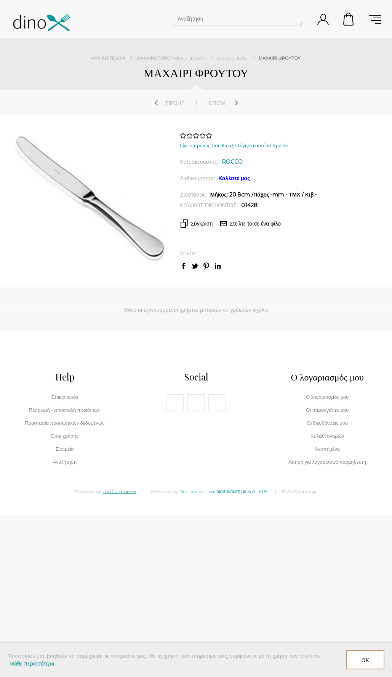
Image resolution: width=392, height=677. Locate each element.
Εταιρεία (65, 449)
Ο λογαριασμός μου (327, 397)
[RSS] (217, 402)
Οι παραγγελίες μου (327, 410)
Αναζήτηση (295, 19)
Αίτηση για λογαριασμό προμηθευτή (327, 462)
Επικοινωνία (64, 397)
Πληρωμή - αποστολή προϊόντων (65, 410)
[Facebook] (175, 402)
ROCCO (232, 161)
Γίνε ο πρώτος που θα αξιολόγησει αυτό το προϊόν (234, 145)
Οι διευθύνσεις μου (327, 423)
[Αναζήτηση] (231, 19)
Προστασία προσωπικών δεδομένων (64, 423)
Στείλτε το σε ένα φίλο (255, 223)
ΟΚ (365, 660)
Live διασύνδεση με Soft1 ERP (237, 491)
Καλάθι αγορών (349, 19)
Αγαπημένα (327, 449)
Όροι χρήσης (65, 436)
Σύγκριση (201, 223)
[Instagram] (196, 402)
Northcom (190, 491)
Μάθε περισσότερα (32, 663)
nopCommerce (119, 491)
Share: (188, 253)
